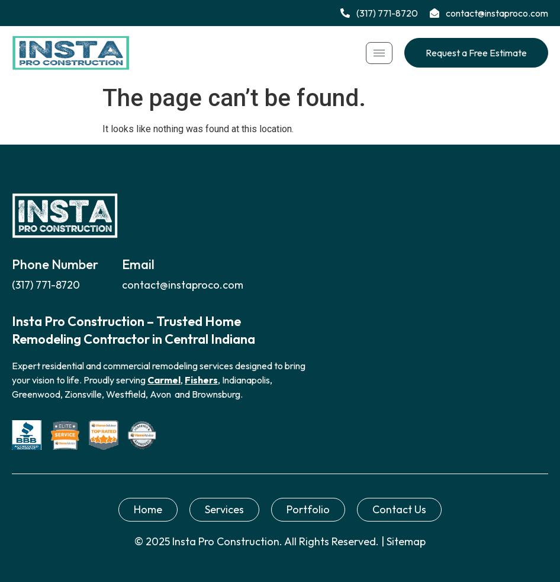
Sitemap (406, 541)
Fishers (201, 380)
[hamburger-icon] (379, 53)
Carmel (164, 380)
